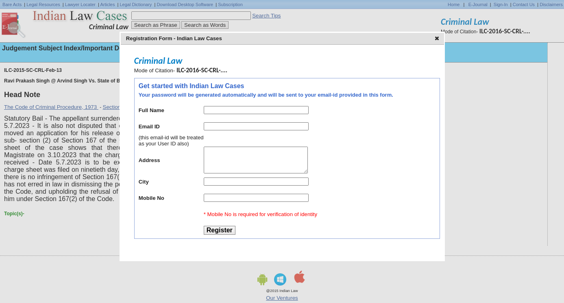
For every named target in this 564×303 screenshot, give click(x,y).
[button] (437, 39)
